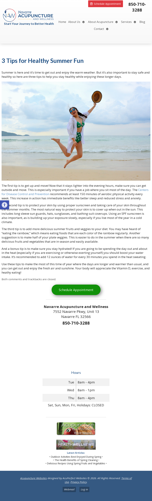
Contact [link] (99, 29)
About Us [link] (74, 22)
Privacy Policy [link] (78, 482)
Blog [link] (142, 22)
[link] (4, 204)
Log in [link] (84, 489)
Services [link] (126, 22)
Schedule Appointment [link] (76, 290)
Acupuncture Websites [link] (33, 478)
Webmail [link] (69, 489)
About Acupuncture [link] (100, 22)
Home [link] (62, 22)
